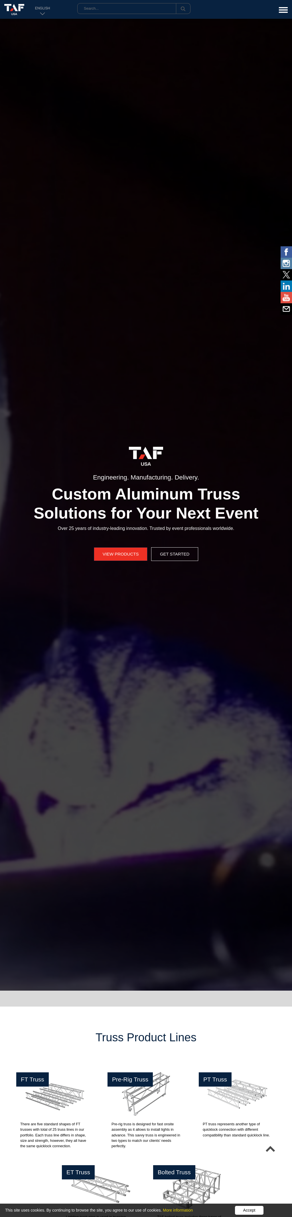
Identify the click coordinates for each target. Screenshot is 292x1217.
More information (178, 1210)
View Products (121, 554)
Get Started (174, 554)
